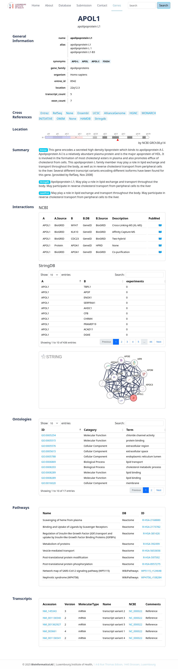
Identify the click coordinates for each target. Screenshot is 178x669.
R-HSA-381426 (151, 533)
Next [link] (158, 341)
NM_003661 (50, 631)
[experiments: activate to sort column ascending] (147, 281)
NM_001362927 (52, 624)
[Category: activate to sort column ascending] (104, 430)
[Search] (142, 5)
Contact (102, 5)
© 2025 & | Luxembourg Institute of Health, (89, 664)
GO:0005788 (48, 456)
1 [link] (115, 341)
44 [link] (150, 341)
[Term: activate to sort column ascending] (147, 430)
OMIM (61, 119)
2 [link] (121, 341)
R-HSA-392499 (151, 543)
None (69, 113)
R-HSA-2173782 (151, 526)
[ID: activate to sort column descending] (62, 430)
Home (36, 5)
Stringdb (100, 119)
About (49, 5)
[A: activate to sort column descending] (62, 281)
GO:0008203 (48, 467)
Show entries (56, 274)
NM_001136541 (52, 638)
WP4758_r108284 (151, 577)
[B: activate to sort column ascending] (104, 281)
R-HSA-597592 (151, 557)
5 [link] (138, 341)
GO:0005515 (48, 440)
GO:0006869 (48, 461)
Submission (84, 5)
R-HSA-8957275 (151, 564)
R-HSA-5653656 (151, 550)
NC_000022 (135, 611)
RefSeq (57, 113)
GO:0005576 (48, 446)
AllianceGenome (114, 113)
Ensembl (82, 113)
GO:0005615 (48, 451)
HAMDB (85, 119)
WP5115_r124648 (151, 570)
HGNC (133, 113)
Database (65, 5)
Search (163, 5)
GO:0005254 (48, 435)
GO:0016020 (48, 483)
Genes (117, 5)
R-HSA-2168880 (151, 520)
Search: (139, 274)
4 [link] (132, 341)
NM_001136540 (52, 617)
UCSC (96, 113)
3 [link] (127, 341)
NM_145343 (50, 611)
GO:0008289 (48, 472)
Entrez (45, 113)
